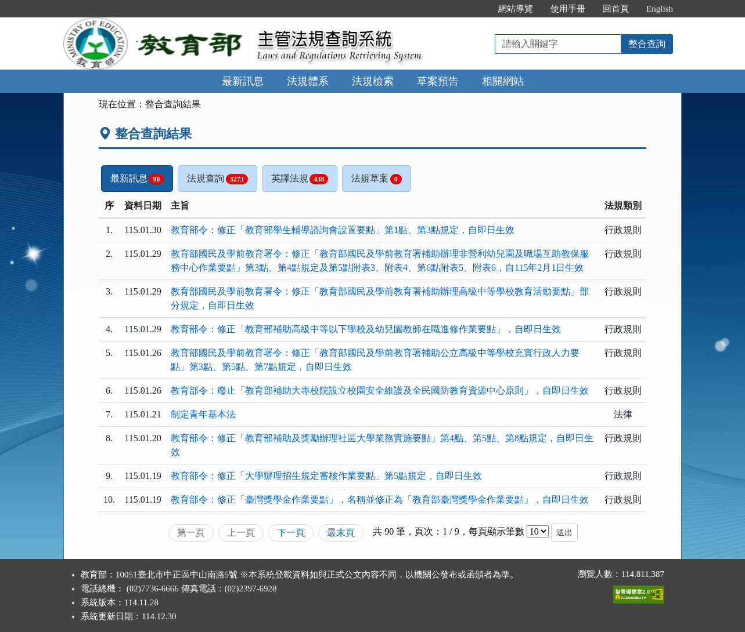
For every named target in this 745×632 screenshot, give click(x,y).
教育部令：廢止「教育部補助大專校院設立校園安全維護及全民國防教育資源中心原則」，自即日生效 (380, 390)
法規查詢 (217, 178)
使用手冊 (567, 8)
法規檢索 (373, 81)
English (659, 8)
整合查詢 (646, 44)
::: (477, 8)
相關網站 (503, 81)
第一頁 (191, 532)
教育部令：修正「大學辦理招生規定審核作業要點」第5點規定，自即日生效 (326, 476)
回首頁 (616, 8)
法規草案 (376, 178)
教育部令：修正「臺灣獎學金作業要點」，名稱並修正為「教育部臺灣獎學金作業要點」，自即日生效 (380, 499)
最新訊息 (243, 81)
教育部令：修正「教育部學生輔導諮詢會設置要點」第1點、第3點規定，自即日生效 (342, 230)
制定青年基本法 (203, 414)
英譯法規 (299, 178)
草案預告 (438, 81)
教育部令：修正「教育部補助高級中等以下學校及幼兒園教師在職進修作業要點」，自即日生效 (366, 329)
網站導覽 (515, 8)
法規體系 (308, 81)
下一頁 (291, 532)
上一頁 (241, 532)
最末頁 (341, 532)
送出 (564, 532)
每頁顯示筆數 (496, 531)
